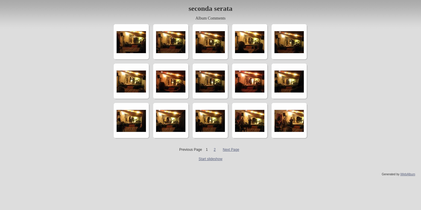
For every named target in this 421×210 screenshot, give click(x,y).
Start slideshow (210, 159)
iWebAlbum (407, 174)
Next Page (231, 150)
